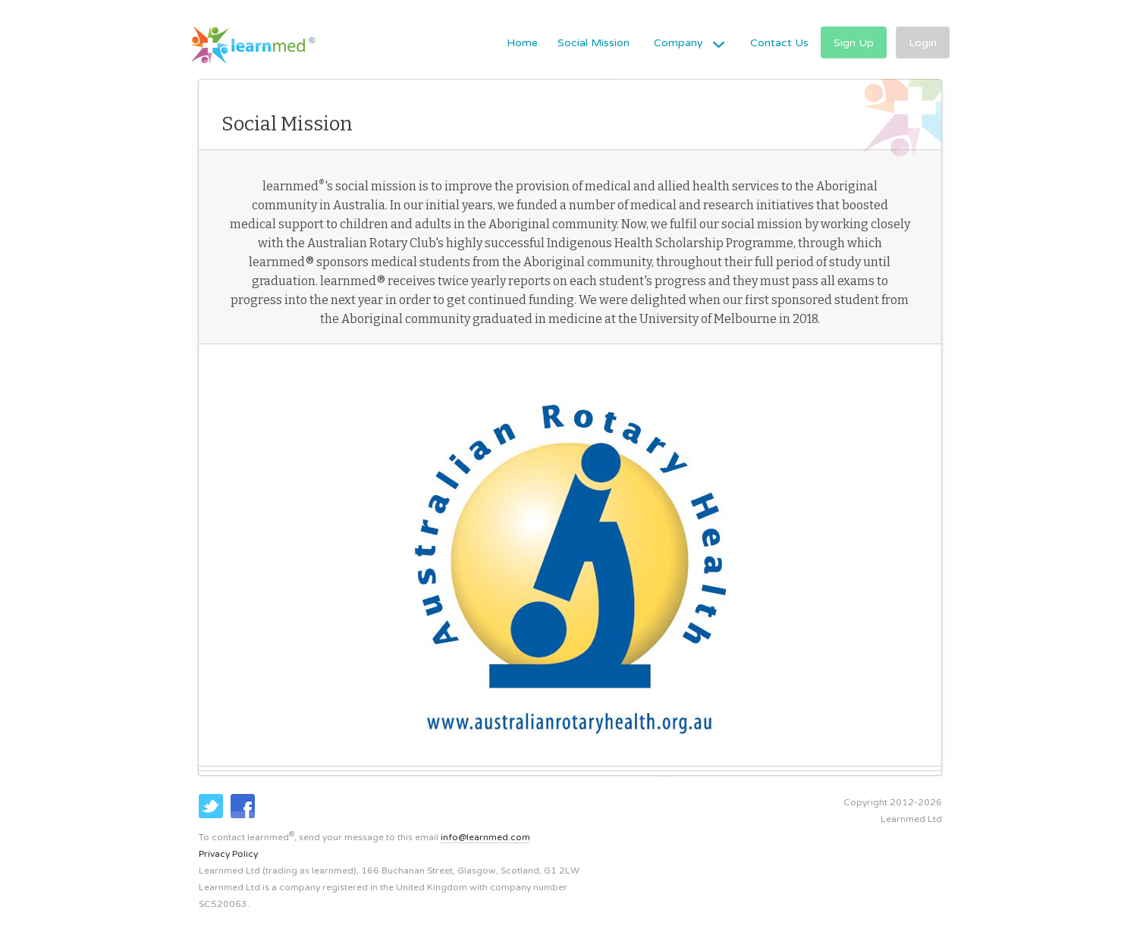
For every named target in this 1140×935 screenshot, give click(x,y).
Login (923, 42)
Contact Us (779, 42)
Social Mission (593, 42)
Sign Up (854, 42)
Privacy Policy (228, 854)
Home (522, 42)
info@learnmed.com (485, 837)
